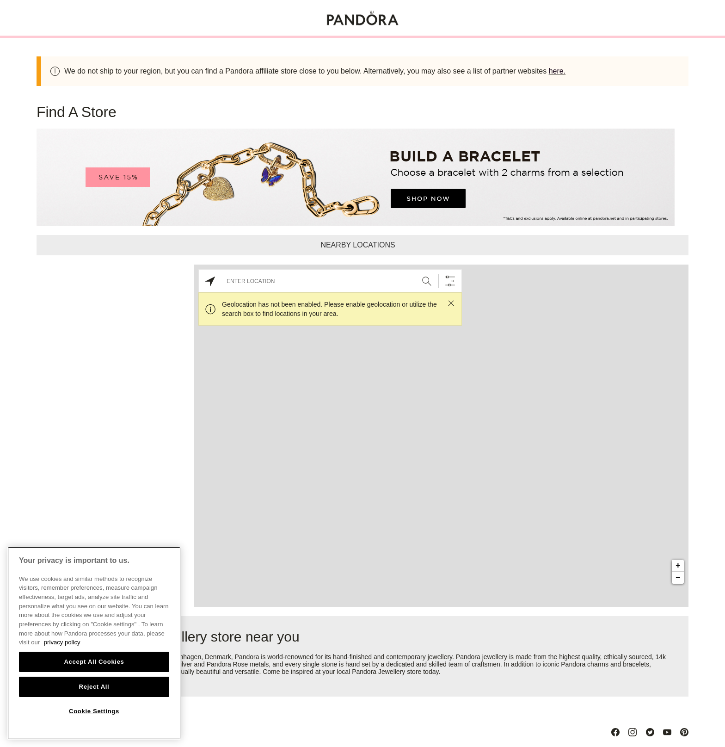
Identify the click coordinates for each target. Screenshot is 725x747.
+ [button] (678, 565)
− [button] (678, 577)
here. (557, 71)
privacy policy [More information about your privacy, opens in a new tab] (62, 642)
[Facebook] (615, 732)
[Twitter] (650, 732)
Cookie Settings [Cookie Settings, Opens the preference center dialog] (94, 711)
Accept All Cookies (94, 661)
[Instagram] (632, 732)
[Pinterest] (684, 732)
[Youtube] (667, 732)
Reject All (94, 686)
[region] (94, 643)
